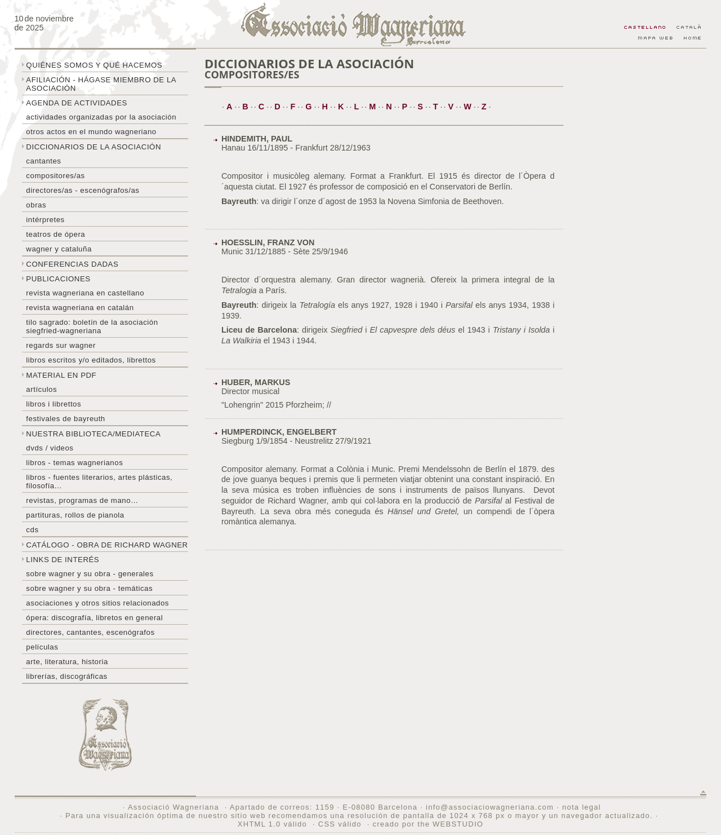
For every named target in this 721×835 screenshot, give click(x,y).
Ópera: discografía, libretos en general (94, 617)
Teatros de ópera (55, 234)
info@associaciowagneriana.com (490, 807)
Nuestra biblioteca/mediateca (93, 434)
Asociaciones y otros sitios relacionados (97, 603)
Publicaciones (58, 279)
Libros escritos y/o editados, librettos (90, 360)
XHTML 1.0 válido (272, 824)
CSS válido (340, 824)
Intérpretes (45, 219)
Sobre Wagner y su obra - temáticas (89, 588)
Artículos (41, 389)
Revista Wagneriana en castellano (85, 293)
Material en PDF (61, 375)
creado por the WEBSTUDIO (427, 824)
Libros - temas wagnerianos (74, 462)
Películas (42, 647)
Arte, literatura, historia (67, 661)
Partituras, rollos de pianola (75, 515)
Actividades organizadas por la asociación (101, 117)
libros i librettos (53, 404)
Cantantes (43, 161)
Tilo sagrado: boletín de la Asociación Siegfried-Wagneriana (92, 326)
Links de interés (62, 559)
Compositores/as (55, 175)
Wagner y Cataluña (58, 249)
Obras (36, 205)
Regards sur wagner (61, 345)
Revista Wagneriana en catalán (79, 307)
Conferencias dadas (72, 264)
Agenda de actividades (76, 103)
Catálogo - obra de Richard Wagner (107, 545)
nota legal (581, 807)
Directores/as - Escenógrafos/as (82, 190)
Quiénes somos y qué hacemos (94, 65)
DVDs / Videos (49, 448)
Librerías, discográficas (66, 676)
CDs (32, 529)
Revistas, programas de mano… (82, 500)
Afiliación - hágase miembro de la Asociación (101, 84)
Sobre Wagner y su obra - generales (89, 573)
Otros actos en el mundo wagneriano (91, 131)
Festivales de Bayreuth (65, 418)
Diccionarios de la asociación (93, 147)
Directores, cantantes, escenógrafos (90, 632)
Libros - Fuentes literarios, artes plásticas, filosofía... (99, 481)
